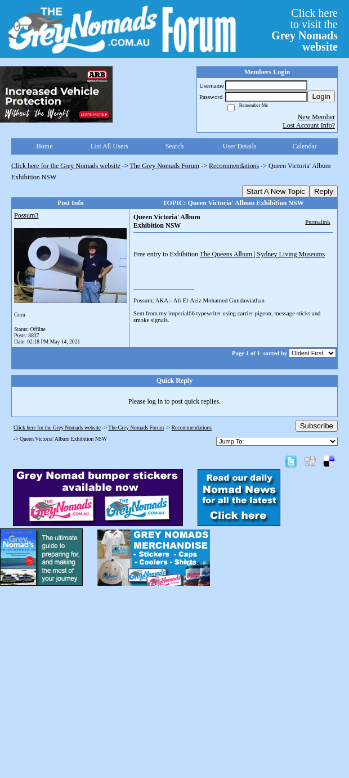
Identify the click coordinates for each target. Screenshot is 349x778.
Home (44, 146)
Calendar (305, 146)
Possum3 (26, 215)
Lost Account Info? (309, 125)
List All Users (109, 146)
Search (174, 146)
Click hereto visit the (304, 30)
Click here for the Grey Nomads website (65, 166)
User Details (240, 146)
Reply (323, 191)
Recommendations (234, 166)
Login (321, 96)
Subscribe (316, 426)
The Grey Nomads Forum (165, 166)
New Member (316, 117)
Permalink (317, 221)
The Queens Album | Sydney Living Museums (262, 254)
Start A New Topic (276, 191)
